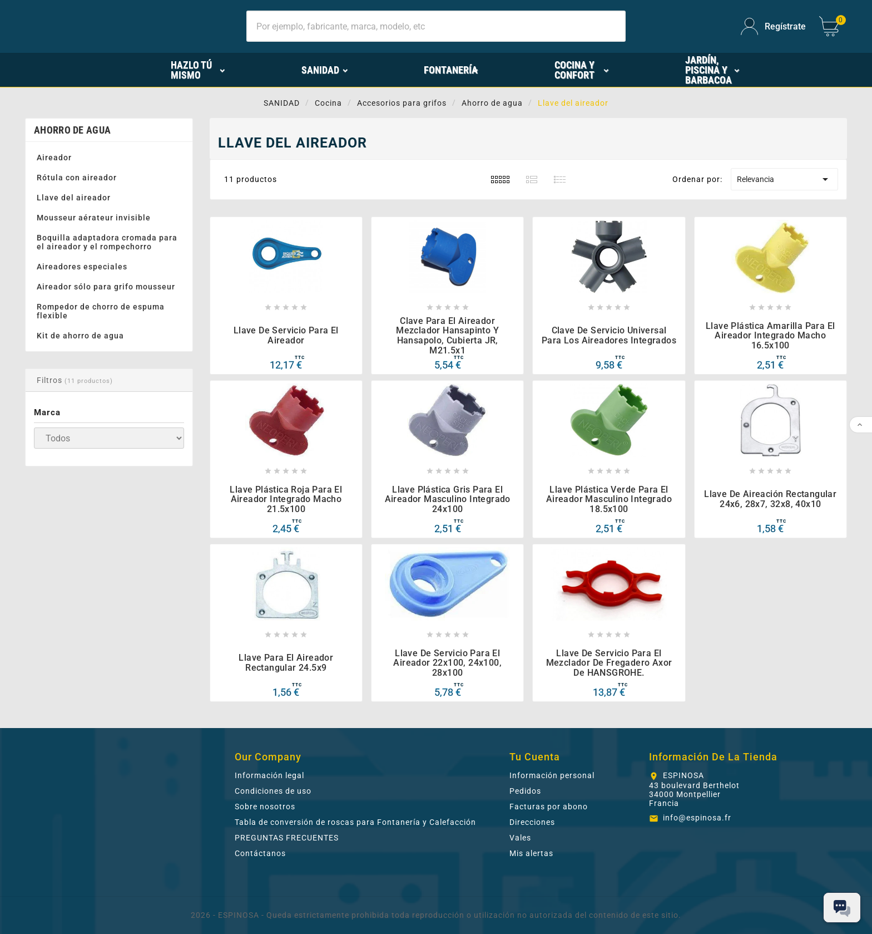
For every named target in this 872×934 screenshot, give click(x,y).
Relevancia (784, 179)
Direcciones (532, 822)
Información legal (269, 775)
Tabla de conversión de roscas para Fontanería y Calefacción (355, 822)
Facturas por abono (548, 806)
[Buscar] (436, 26)
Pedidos (525, 790)
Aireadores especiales (82, 266)
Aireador (54, 157)
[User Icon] (773, 26)
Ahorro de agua (72, 130)
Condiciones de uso (273, 790)
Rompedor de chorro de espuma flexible (101, 311)
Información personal (551, 775)
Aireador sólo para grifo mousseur (106, 286)
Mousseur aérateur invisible (94, 217)
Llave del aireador (74, 197)
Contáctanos (260, 853)
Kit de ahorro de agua (80, 335)
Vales (520, 837)
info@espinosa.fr (697, 817)
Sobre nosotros (265, 806)
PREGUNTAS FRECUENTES (287, 837)
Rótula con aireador (77, 177)
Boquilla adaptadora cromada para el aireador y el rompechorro (107, 242)
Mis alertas (531, 853)
